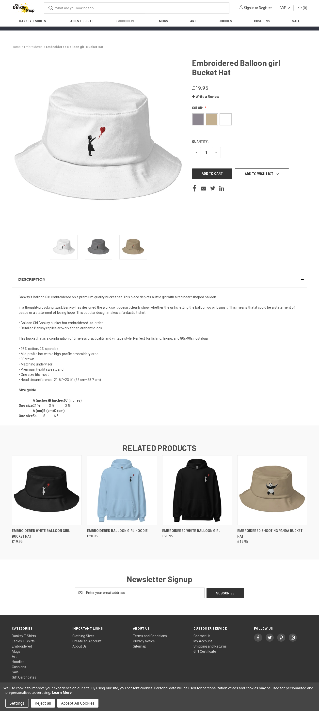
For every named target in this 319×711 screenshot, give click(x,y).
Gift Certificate (204, 651)
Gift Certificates (24, 677)
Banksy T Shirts (32, 21)
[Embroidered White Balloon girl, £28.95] (197, 490)
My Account (202, 641)
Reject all (43, 703)
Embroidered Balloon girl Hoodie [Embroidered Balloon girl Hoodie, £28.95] (117, 531)
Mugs (163, 21)
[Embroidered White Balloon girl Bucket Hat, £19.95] (47, 490)
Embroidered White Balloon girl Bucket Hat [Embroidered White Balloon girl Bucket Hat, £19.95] (41, 534)
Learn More (62, 692)
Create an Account (86, 641)
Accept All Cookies (78, 703)
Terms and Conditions (150, 635)
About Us (79, 646)
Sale (296, 21)
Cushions (262, 21)
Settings (17, 703)
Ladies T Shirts (81, 21)
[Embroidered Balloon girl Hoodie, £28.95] (122, 490)
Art (193, 21)
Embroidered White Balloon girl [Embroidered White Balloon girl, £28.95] (191, 531)
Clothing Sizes (83, 635)
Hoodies (225, 21)
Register (265, 8)
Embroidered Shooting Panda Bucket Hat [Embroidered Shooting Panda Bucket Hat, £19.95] (270, 534)
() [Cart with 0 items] (302, 7)
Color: (198, 108)
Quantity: (200, 142)
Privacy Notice (144, 641)
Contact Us (201, 635)
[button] (205, 97)
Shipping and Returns (210, 646)
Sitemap (139, 646)
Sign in (249, 8)
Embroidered (126, 21)
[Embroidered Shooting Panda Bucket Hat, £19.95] (272, 490)
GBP (285, 8)
